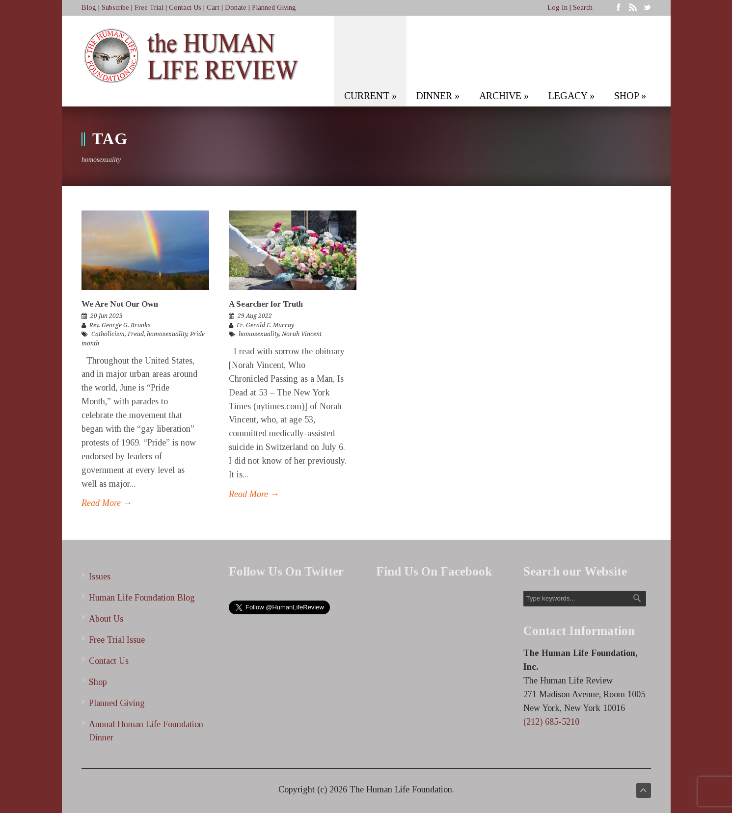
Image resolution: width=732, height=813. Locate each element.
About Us (106, 619)
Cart (213, 7)
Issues (99, 576)
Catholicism (108, 334)
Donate (235, 7)
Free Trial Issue (117, 640)
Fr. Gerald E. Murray (265, 325)
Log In (557, 7)
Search (583, 7)
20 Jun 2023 (106, 316)
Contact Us (185, 7)
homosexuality (167, 334)
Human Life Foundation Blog (142, 598)
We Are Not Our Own (119, 304)
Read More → (106, 503)
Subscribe (115, 7)
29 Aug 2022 (255, 316)
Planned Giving (274, 7)
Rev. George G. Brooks (120, 325)
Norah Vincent (302, 334)
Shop (98, 682)
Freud (136, 334)
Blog (88, 7)
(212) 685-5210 (551, 722)
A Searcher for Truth (266, 304)
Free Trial (149, 7)
